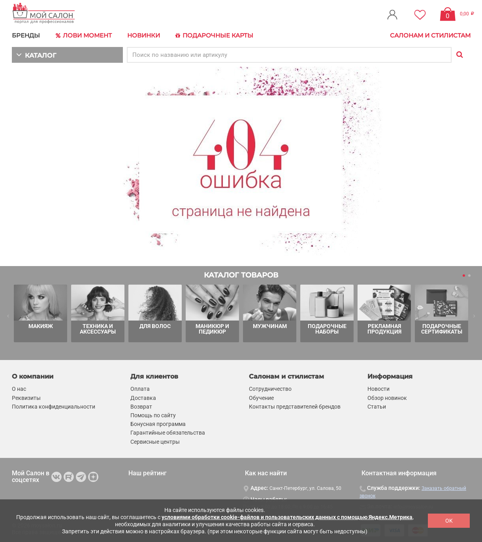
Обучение (261, 397)
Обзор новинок (387, 397)
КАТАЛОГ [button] (36, 54)
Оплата (140, 388)
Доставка (143, 397)
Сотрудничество (270, 388)
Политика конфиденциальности (53, 406)
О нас (19, 388)
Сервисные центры (155, 441)
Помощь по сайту (153, 415)
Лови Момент (84, 35)
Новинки (143, 35)
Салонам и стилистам (430, 35)
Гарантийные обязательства (167, 432)
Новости (378, 388)
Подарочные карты (214, 35)
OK (449, 521)
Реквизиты (26, 397)
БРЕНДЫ (26, 35)
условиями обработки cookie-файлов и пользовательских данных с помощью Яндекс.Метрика (287, 517)
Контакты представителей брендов (295, 406)
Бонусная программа (158, 423)
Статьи (376, 406)
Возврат (141, 406)
